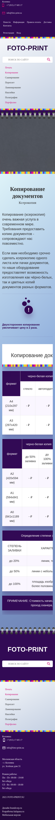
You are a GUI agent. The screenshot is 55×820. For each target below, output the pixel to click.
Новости (7, 22)
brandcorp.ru (16, 808)
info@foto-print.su (14, 13)
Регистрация (8, 33)
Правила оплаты (34, 22)
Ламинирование (13, 87)
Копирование (11, 72)
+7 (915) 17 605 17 (14, 5)
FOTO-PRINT (27, 48)
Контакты (7, 26)
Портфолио (10, 102)
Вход (19, 33)
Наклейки (10, 92)
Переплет (9, 82)
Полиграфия (11, 97)
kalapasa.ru (19, 811)
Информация (18, 22)
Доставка (48, 22)
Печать (8, 67)
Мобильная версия (11, 815)
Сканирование (12, 77)
